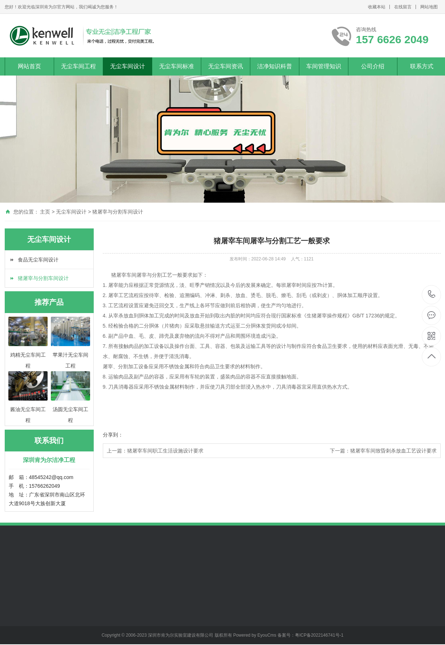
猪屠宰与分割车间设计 (117, 212)
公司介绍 (372, 66)
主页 (45, 212)
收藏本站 (376, 6)
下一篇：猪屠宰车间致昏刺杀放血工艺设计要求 (383, 451)
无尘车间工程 (78, 66)
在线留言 (403, 6)
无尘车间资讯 (225, 66)
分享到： (113, 435)
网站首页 (29, 66)
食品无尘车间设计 (38, 260)
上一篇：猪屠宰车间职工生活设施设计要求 (155, 451)
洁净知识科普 (274, 66)
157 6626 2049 (431, 294)
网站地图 (429, 6)
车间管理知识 (323, 66)
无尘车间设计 (127, 66)
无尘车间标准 (176, 66)
